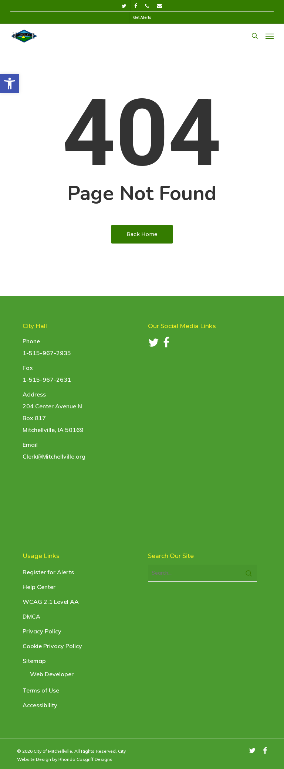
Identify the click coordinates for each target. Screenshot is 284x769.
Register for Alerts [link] (48, 572)
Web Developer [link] (52, 674)
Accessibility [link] (40, 705)
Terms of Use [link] (41, 690)
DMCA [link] (31, 616)
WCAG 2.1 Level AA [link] (51, 601)
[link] (9, 83)
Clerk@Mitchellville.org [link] (54, 456)
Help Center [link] (39, 587)
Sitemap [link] (34, 660)
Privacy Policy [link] (42, 631)
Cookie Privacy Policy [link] (52, 646)
